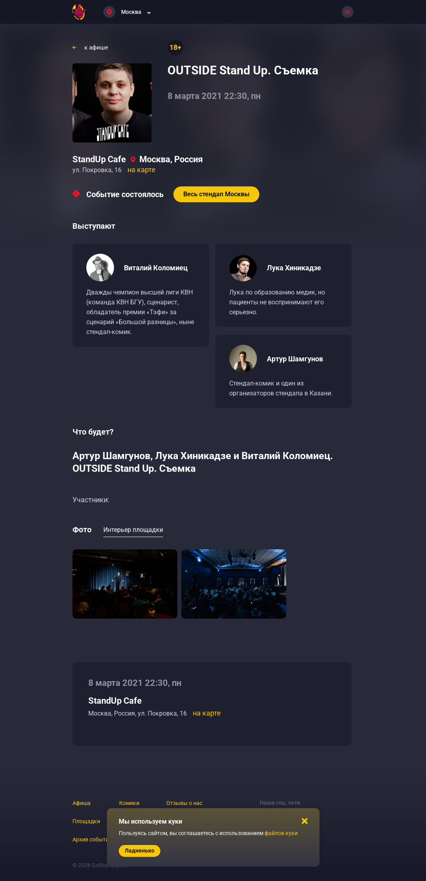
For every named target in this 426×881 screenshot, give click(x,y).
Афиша (81, 803)
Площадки (86, 821)
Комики (129, 803)
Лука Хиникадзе (294, 268)
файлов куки (281, 833)
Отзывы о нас (184, 803)
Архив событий (92, 839)
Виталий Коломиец (156, 268)
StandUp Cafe (99, 159)
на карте (141, 169)
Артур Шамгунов (295, 359)
